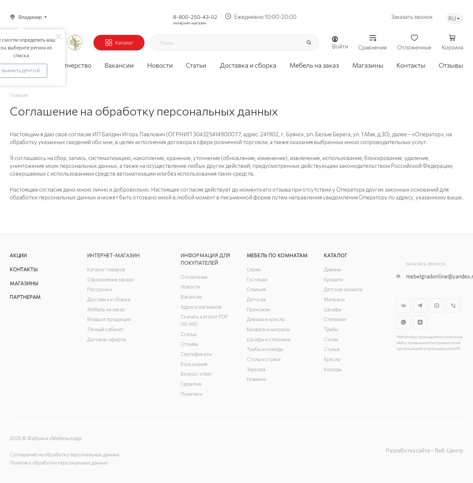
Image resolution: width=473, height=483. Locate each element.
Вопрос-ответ (196, 374)
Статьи (188, 334)
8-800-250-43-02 (195, 17)
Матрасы (334, 299)
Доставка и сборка (108, 299)
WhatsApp (403, 322)
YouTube (437, 306)
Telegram (420, 306)
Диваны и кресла (266, 319)
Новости (190, 286)
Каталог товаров (106, 269)
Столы (331, 339)
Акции (18, 255)
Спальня (256, 289)
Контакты (23, 269)
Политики (191, 394)
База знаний (194, 364)
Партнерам (25, 297)
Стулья (332, 349)
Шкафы (332, 309)
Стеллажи (335, 319)
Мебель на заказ (106, 309)
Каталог (336, 255)
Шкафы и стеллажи (268, 339)
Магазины (24, 283)
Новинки (256, 379)
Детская (256, 299)
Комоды (333, 369)
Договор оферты (106, 339)
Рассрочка (99, 289)
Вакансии (191, 297)
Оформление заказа (110, 279)
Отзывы (189, 344)
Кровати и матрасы (268, 329)
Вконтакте (403, 306)
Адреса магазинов (201, 307)
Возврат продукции (109, 319)
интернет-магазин (189, 23)
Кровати (333, 279)
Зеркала (256, 369)
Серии (254, 269)
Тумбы (331, 329)
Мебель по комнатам (277, 255)
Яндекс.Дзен (420, 322)
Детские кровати (343, 289)
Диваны (332, 269)
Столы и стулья (264, 359)
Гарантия (191, 384)
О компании (194, 277)
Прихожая (258, 309)
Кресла (332, 359)
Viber (453, 306)
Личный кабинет (105, 329)
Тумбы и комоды (265, 349)
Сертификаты (196, 354)
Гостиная (257, 279)
